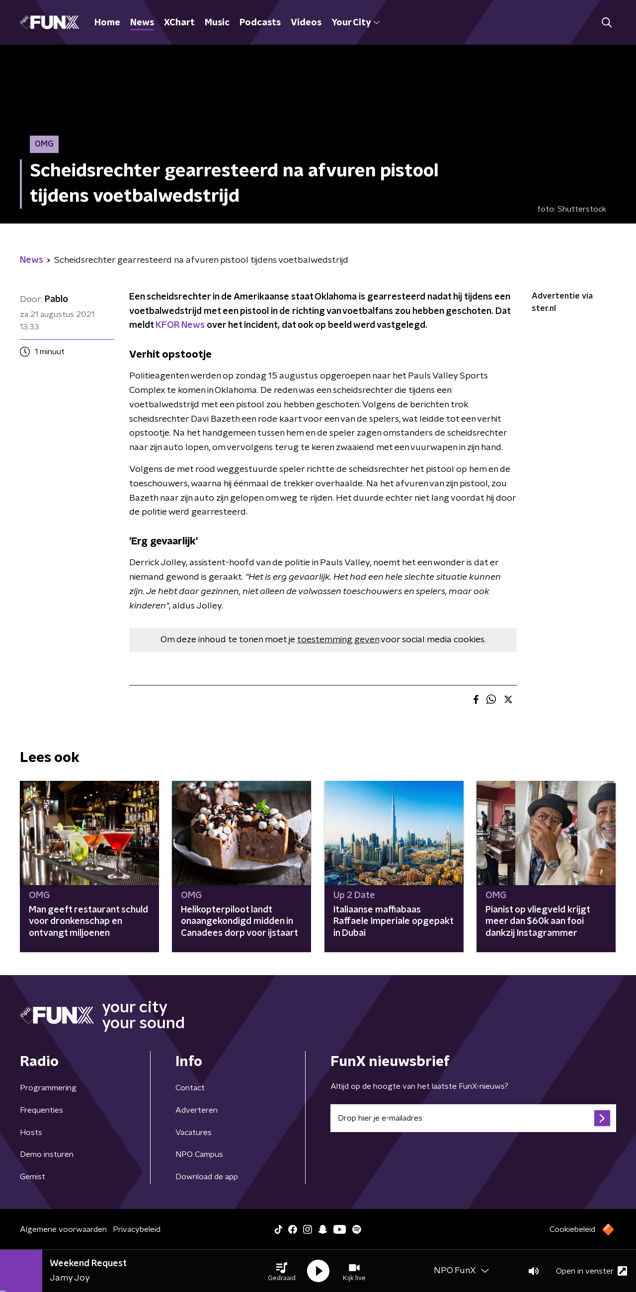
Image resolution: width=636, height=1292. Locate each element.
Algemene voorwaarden (63, 1229)
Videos (306, 22)
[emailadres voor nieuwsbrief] (473, 1118)
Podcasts (260, 22)
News (142, 22)
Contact (190, 1088)
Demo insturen (47, 1154)
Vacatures (193, 1133)
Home (107, 22)
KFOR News (180, 325)
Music (217, 22)
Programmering (48, 1088)
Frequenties (41, 1110)
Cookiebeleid (572, 1229)
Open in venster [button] (591, 1271)
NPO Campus (199, 1154)
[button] (282, 1271)
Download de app (206, 1177)
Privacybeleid (136, 1229)
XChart (179, 22)
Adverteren (196, 1110)
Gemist (32, 1177)
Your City (355, 22)
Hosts (31, 1133)
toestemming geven (338, 639)
